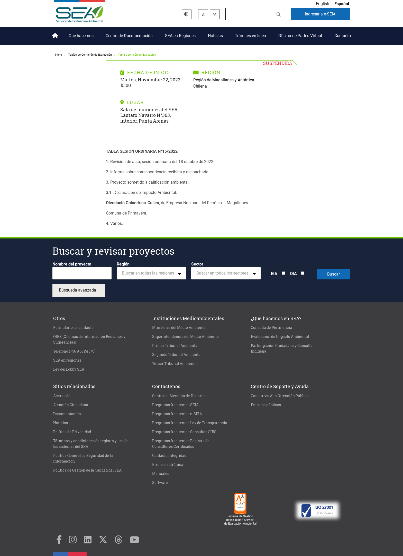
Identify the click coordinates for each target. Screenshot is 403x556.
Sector (197, 264)
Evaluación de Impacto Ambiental (280, 336)
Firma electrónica (167, 464)
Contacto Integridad (169, 455)
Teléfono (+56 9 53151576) (74, 351)
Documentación (67, 414)
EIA (274, 273)
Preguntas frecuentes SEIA (175, 405)
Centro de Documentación (129, 35)
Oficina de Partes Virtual (300, 35)
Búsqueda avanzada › (78, 290)
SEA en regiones (67, 360)
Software (160, 482)
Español (341, 3)
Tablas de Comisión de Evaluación (90, 54)
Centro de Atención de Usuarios (179, 396)
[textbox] (149, 273)
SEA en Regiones (180, 35)
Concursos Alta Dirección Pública (280, 396)
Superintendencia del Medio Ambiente (185, 336)
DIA (293, 273)
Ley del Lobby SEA (68, 369)
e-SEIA (320, 14)
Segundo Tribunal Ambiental (177, 354)
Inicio (54, 34)
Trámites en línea (250, 35)
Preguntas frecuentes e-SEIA (177, 414)
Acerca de (61, 396)
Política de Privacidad (72, 432)
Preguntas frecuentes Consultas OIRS (184, 432)
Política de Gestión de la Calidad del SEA (87, 470)
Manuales (160, 473)
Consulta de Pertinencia (271, 327)
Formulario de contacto (73, 327)
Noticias (215, 35)
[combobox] (151, 273)
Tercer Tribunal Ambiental (175, 363)
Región (123, 264)
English (322, 3)
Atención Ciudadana (70, 405)
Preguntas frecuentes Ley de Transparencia (189, 423)
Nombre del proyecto (71, 264)
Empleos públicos (266, 405)
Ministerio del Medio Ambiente (179, 327)
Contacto (342, 35)
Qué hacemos (81, 35)
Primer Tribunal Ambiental (175, 345)
